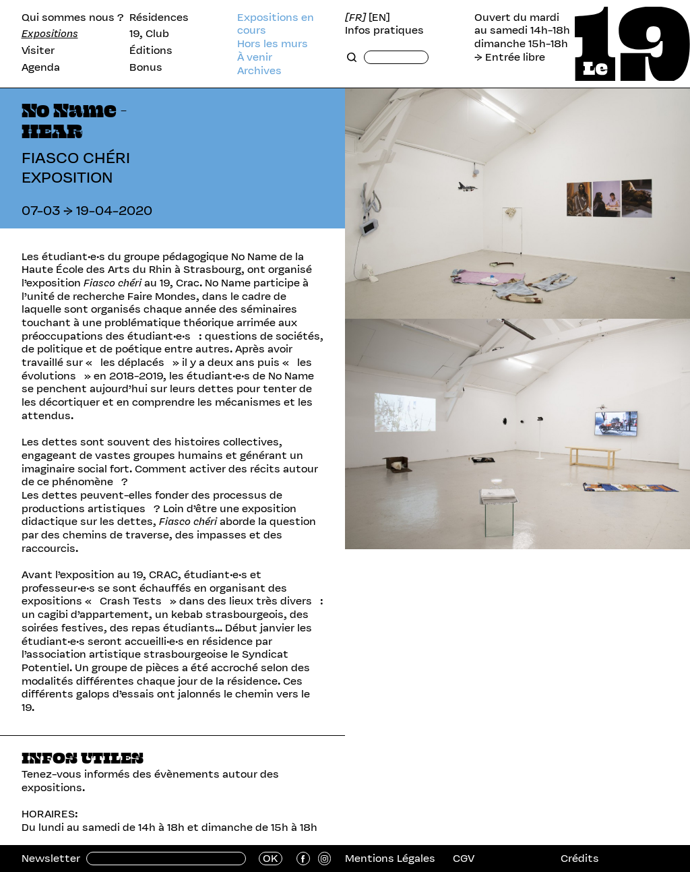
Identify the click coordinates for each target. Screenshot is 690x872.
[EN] (379, 17)
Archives (259, 70)
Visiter (38, 50)
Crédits (580, 858)
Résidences (159, 17)
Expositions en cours (275, 24)
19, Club (149, 33)
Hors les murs (272, 44)
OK (270, 858)
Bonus (145, 67)
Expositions (50, 33)
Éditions (150, 50)
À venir (254, 57)
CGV (463, 858)
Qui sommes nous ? (73, 17)
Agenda (41, 67)
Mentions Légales (390, 858)
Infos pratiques (384, 30)
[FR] (355, 17)
